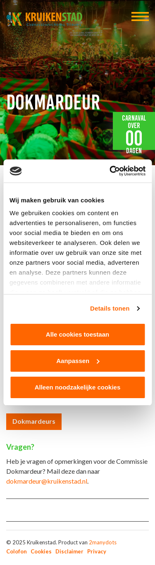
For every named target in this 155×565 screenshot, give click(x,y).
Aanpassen (77, 360)
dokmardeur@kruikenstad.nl (46, 481)
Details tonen (109, 308)
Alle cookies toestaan (77, 334)
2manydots (103, 542)
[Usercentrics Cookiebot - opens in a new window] (110, 171)
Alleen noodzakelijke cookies (78, 387)
